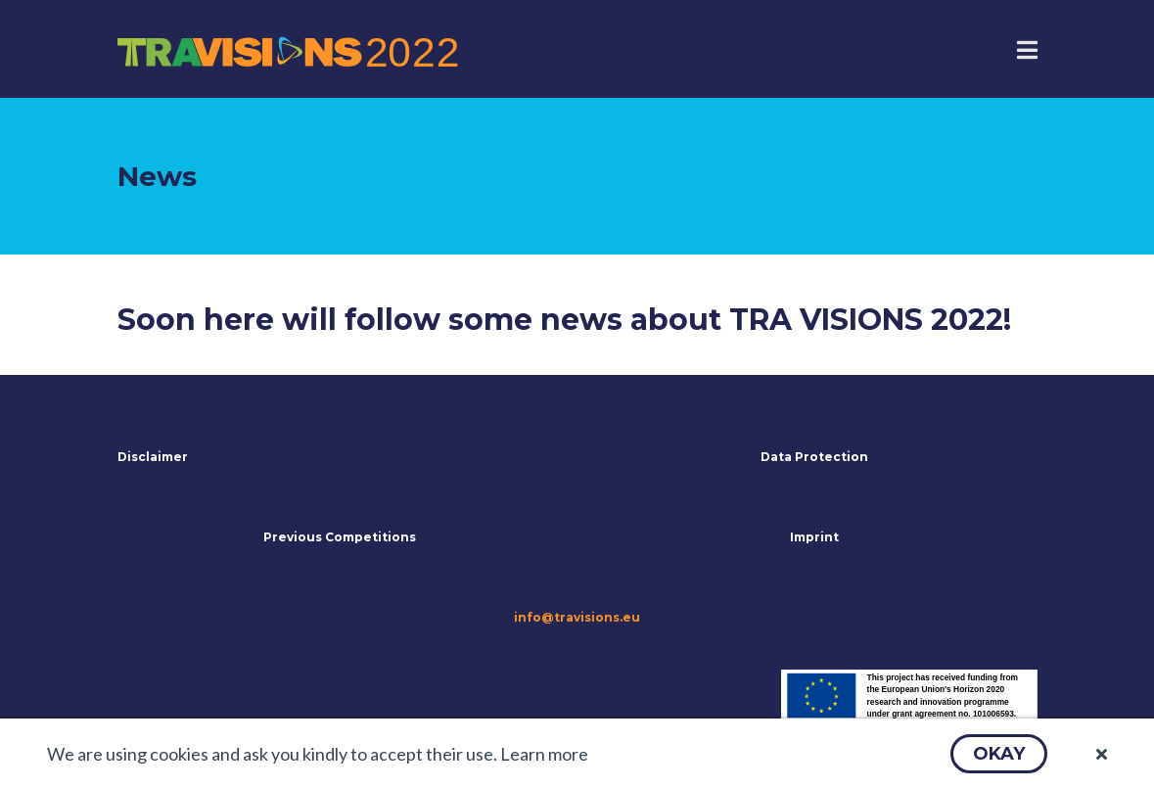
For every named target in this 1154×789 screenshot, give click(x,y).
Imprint (814, 537)
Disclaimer (152, 456)
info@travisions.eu (577, 617)
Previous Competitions (339, 537)
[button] (998, 753)
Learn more (544, 754)
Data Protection (814, 456)
